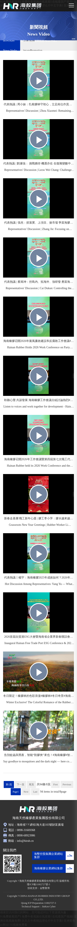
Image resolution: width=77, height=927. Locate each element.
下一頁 (20, 784)
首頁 (22, 41)
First (55, 784)
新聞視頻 (39, 41)
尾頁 (31, 784)
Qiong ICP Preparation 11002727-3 (38, 903)
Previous (67, 784)
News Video (51, 41)
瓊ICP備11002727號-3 (38, 884)
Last (35, 791)
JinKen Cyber (48, 906)
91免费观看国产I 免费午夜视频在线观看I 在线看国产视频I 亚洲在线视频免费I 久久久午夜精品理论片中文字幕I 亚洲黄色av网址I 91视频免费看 (38, 920)
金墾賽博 (45, 888)
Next (25, 791)
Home (28, 41)
